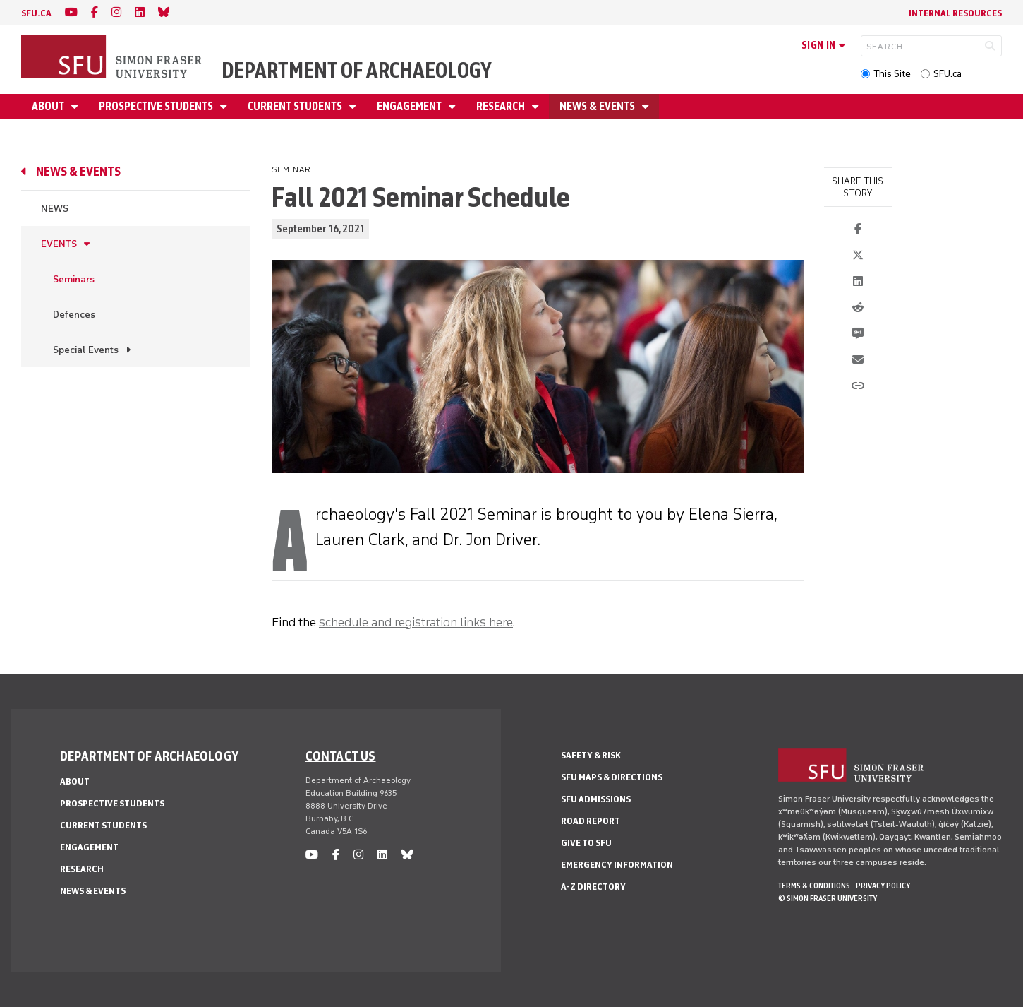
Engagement (410, 106)
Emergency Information (617, 865)
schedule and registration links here (416, 622)
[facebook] (94, 12)
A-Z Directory (593, 887)
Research (501, 106)
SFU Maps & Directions (611, 777)
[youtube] (71, 12)
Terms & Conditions (814, 885)
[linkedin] (140, 12)
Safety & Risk (591, 755)
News (54, 209)
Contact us (340, 755)
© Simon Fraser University (827, 898)
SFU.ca (947, 74)
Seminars (74, 279)
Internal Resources (955, 13)
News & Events (598, 106)
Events (59, 244)
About (49, 106)
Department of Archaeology (357, 70)
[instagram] (116, 12)
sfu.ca (36, 13)
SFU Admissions (596, 799)
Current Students (296, 106)
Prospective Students (157, 106)
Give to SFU (586, 843)
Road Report (590, 821)
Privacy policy (883, 885)
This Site (892, 74)
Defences (74, 315)
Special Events (86, 350)
